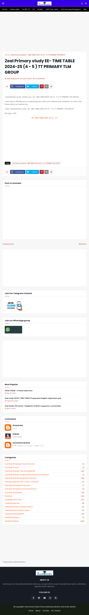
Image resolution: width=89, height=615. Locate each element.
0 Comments (40, 78)
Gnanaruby (18, 425)
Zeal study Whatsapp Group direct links (44, 464)
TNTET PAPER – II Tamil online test (18, 391)
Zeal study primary (44, 467)
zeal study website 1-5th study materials (44, 471)
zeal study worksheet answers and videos (44, 489)
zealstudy (44, 496)
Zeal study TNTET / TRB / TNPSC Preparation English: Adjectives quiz (33, 398)
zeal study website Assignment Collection (44, 478)
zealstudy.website (44, 521)
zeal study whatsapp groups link (44, 485)
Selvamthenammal (21, 443)
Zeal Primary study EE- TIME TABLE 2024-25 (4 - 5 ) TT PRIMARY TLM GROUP (38, 55)
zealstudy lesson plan (44, 499)
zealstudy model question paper (44, 510)
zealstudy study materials (44, 514)
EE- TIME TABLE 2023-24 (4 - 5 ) (44, 118)
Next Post (82, 244)
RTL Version (55, 611)
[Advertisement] (44, 31)
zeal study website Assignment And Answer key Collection (44, 475)
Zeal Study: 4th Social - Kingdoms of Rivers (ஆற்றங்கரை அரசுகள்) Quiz (33, 406)
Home (7, 55)
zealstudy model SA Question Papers (44, 507)
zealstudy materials (44, 503)
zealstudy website (44, 517)
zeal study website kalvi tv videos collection (44, 482)
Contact (46, 611)
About (38, 611)
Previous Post (8, 244)
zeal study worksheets (44, 492)
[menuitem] (4, 9)
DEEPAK (16, 434)
